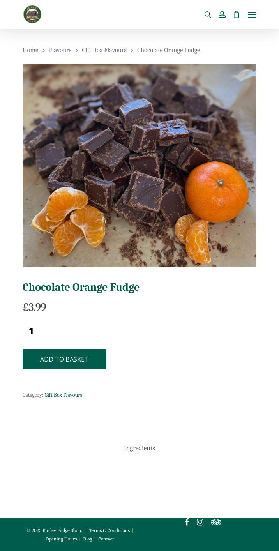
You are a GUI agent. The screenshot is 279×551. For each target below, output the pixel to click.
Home (30, 50)
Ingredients (139, 448)
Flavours (60, 50)
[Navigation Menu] (252, 14)
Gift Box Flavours (104, 50)
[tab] (139, 448)
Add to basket (64, 359)
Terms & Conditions (109, 530)
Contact (106, 539)
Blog (87, 539)
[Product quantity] (32, 330)
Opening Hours (61, 539)
